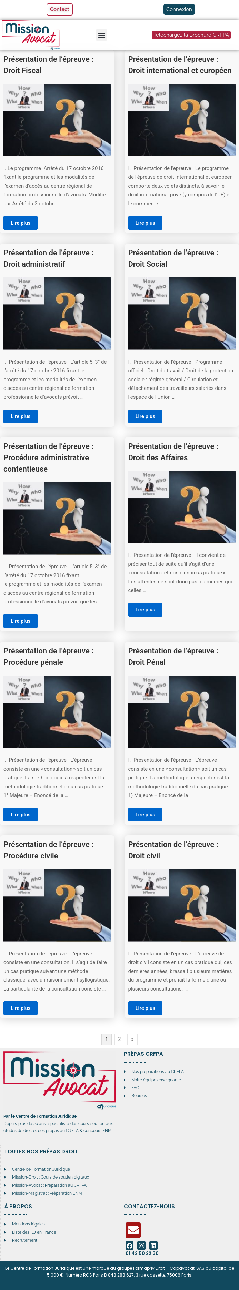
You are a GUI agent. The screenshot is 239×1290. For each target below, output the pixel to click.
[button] (101, 35)
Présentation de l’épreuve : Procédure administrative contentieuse (48, 457)
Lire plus (20, 223)
